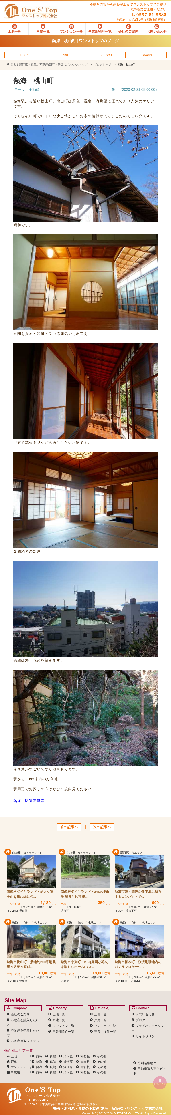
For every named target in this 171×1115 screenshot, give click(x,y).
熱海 (39, 1056)
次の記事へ (102, 827)
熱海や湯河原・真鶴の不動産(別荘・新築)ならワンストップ (47, 64)
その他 (101, 1056)
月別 (65, 55)
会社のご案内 (20, 1014)
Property (58, 1008)
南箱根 (85, 1056)
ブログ (140, 1020)
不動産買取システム (25, 1041)
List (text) (99, 1008)
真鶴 (53, 1056)
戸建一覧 (59, 1020)
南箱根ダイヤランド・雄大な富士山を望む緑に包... (30, 894)
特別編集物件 (147, 1063)
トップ (24, 55)
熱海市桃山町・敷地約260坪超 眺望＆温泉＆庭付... (31, 964)
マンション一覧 (63, 1026)
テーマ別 (106, 55)
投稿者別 (147, 55)
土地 (12, 1056)
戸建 (12, 1061)
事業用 (13, 1072)
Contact (140, 1008)
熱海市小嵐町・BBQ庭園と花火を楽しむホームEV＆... (84, 964)
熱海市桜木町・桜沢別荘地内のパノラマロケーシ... (138, 964)
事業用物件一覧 (63, 1031)
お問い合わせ (145, 1014)
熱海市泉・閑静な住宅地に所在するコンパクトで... (138, 894)
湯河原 (68, 1056)
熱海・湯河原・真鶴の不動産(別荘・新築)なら (108, 1108)
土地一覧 (59, 1014)
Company (17, 1008)
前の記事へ (69, 827)
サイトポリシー (147, 1036)
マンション (16, 1067)
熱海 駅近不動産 (29, 801)
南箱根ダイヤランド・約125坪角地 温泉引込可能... (85, 894)
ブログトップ (102, 64)
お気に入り (160, 1081)
